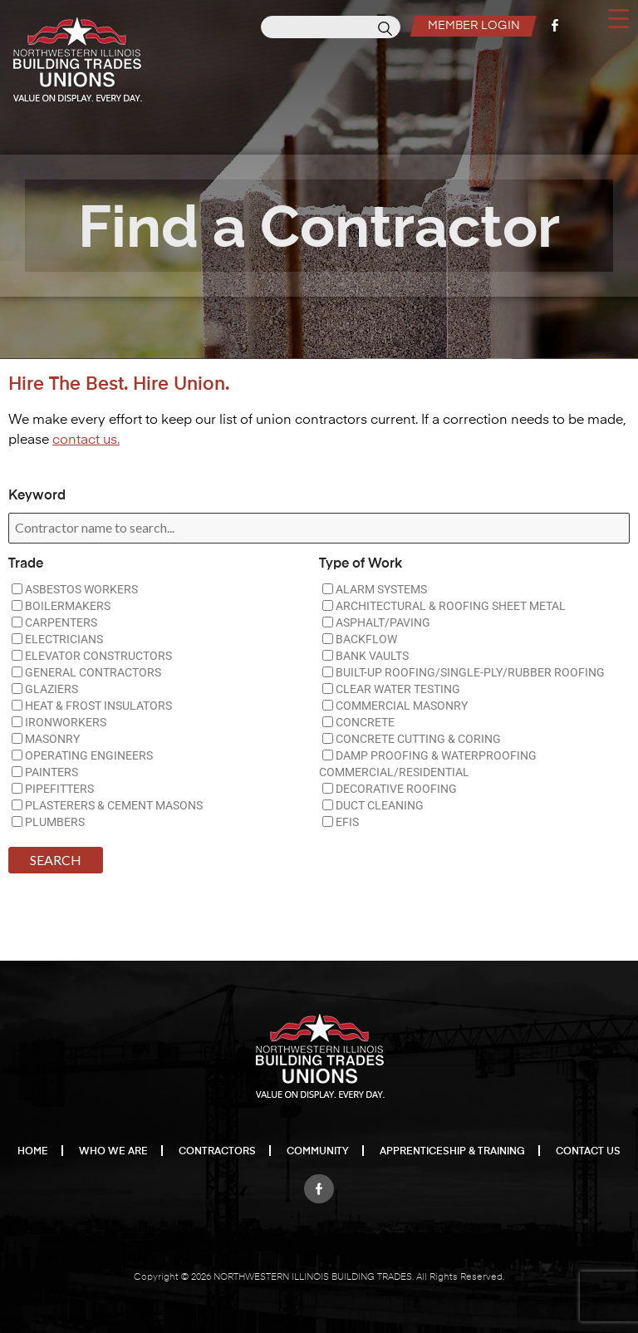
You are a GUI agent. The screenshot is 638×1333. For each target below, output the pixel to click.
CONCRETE (358, 722)
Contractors (217, 1152)
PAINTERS (45, 772)
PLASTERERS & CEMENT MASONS (107, 805)
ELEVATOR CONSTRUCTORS (92, 655)
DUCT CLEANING (373, 805)
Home (32, 1152)
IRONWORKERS (59, 722)
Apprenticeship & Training (452, 1152)
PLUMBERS (48, 822)
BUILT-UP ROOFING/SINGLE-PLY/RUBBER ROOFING (463, 672)
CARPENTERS (54, 622)
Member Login (471, 26)
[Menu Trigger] (618, 17)
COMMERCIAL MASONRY (395, 705)
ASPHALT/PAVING (376, 622)
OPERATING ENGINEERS (82, 755)
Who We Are (113, 1152)
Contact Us (588, 1152)
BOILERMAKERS (61, 605)
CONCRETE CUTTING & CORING (411, 738)
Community (318, 1152)
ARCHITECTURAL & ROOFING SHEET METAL (444, 605)
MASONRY (46, 738)
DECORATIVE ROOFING (389, 788)
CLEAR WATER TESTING (391, 689)
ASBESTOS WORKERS (75, 589)
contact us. (86, 440)
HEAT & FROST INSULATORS (92, 705)
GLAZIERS (45, 689)
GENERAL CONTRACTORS (86, 672)
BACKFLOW (359, 639)
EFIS (340, 822)
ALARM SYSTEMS (374, 589)
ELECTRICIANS (57, 639)
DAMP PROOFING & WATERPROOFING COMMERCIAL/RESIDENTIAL (428, 764)
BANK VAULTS (365, 655)
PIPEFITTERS (53, 788)
